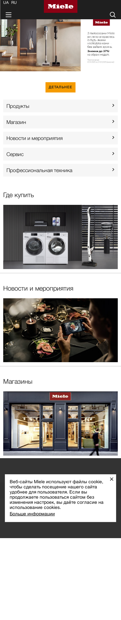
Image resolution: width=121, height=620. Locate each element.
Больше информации (32, 514)
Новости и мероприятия (34, 138)
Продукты (17, 106)
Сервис (15, 154)
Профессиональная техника (39, 170)
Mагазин (16, 122)
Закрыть (114, 478)
